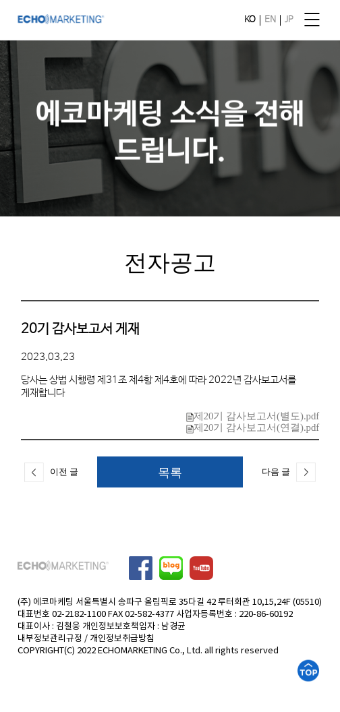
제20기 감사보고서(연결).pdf (253, 427)
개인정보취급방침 (122, 639)
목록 (170, 472)
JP (289, 20)
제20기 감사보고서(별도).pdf (253, 416)
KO (250, 20)
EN (270, 20)
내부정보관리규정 (50, 639)
